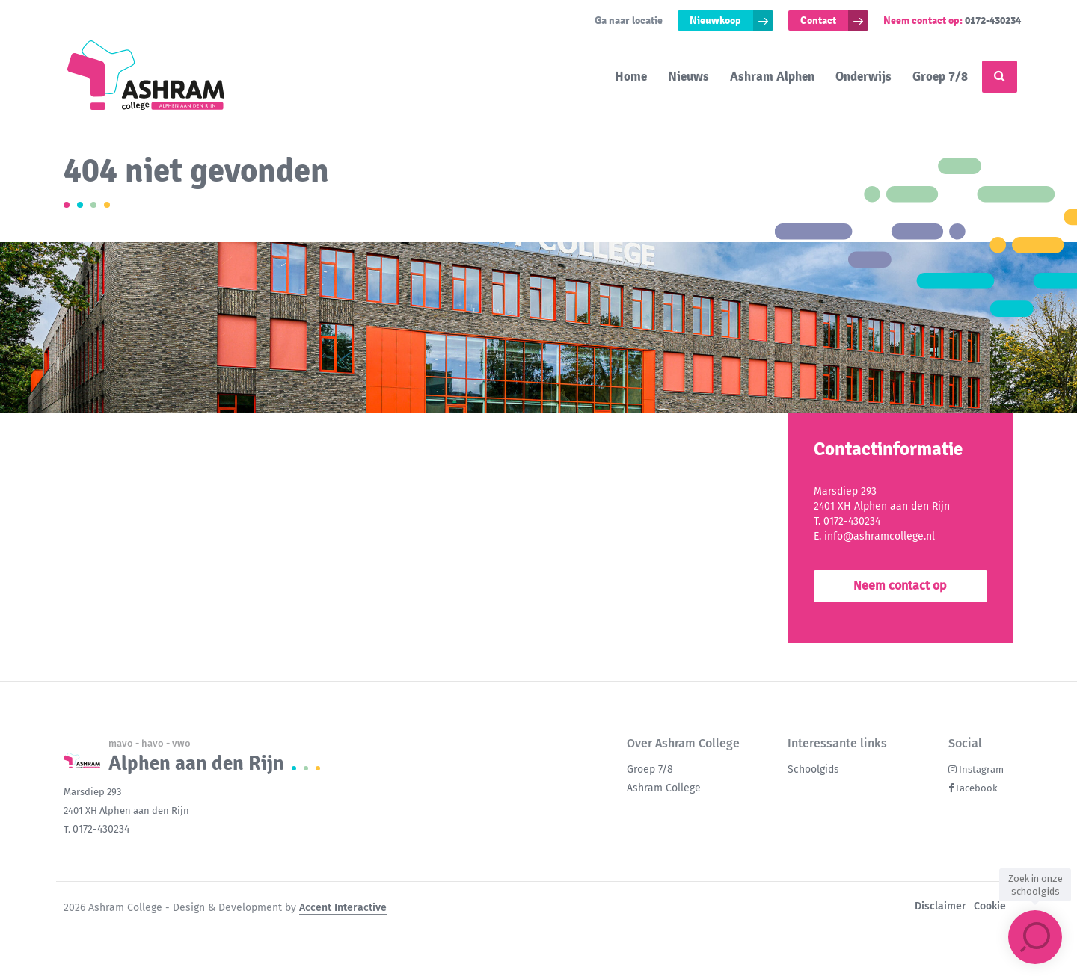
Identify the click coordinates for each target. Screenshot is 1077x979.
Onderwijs (863, 76)
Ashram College (664, 788)
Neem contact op (900, 585)
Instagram (981, 769)
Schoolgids (813, 769)
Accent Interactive (343, 907)
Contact (818, 20)
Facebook (977, 788)
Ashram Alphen (772, 76)
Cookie (990, 906)
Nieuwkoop (715, 20)
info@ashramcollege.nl (879, 536)
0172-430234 (993, 20)
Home (631, 76)
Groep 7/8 (940, 76)
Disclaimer (940, 906)
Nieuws (688, 76)
